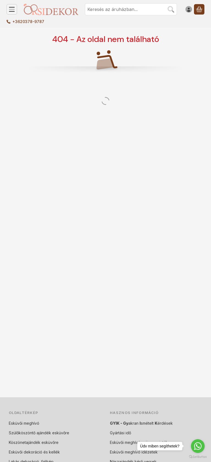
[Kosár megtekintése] (199, 9)
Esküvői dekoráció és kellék (34, 452)
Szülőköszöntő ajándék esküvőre (39, 432)
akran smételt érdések (141, 423)
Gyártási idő (120, 432)
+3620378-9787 (28, 21)
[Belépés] (189, 9)
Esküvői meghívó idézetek (134, 452)
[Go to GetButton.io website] (198, 456)
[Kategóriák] (12, 9)
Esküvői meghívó (24, 423)
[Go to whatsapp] (198, 446)
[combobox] (131, 9)
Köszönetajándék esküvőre (34, 442)
